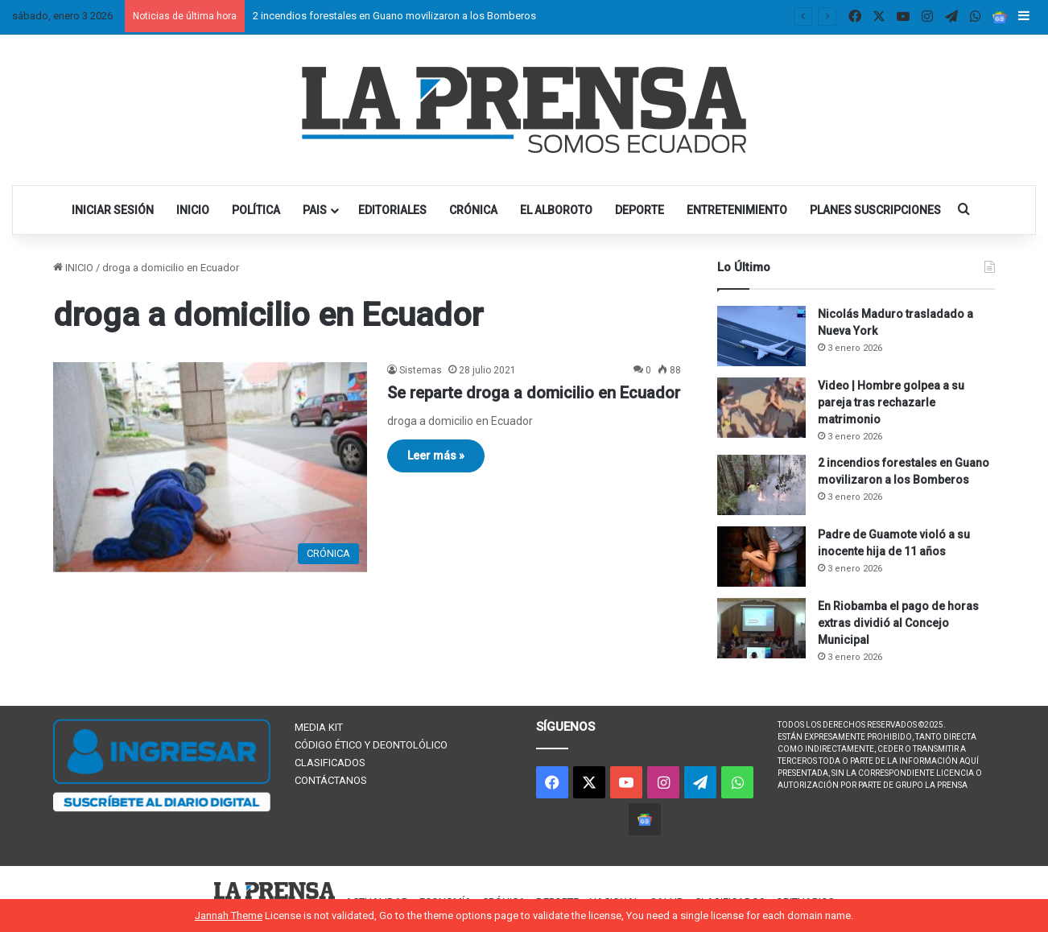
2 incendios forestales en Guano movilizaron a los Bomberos (394, 16)
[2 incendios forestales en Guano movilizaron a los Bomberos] (761, 485)
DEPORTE (639, 210)
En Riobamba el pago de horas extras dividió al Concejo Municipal (898, 623)
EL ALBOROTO (556, 210)
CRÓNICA (473, 210)
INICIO (192, 210)
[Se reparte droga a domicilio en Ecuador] (210, 466)
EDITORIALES (392, 210)
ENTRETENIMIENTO (737, 210)
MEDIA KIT (319, 727)
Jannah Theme (228, 915)
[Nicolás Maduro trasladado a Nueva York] (761, 336)
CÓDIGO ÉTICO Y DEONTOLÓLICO (371, 745)
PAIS (315, 210)
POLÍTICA (256, 210)
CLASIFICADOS (330, 763)
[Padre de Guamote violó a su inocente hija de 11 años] (761, 556)
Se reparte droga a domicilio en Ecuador (533, 392)
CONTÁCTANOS (331, 780)
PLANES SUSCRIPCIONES (875, 210)
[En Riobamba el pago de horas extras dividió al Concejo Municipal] (761, 628)
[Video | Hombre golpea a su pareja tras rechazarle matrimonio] (761, 407)
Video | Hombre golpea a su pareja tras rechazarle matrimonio (891, 402)
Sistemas (420, 370)
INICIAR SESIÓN (113, 210)
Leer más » (435, 455)
